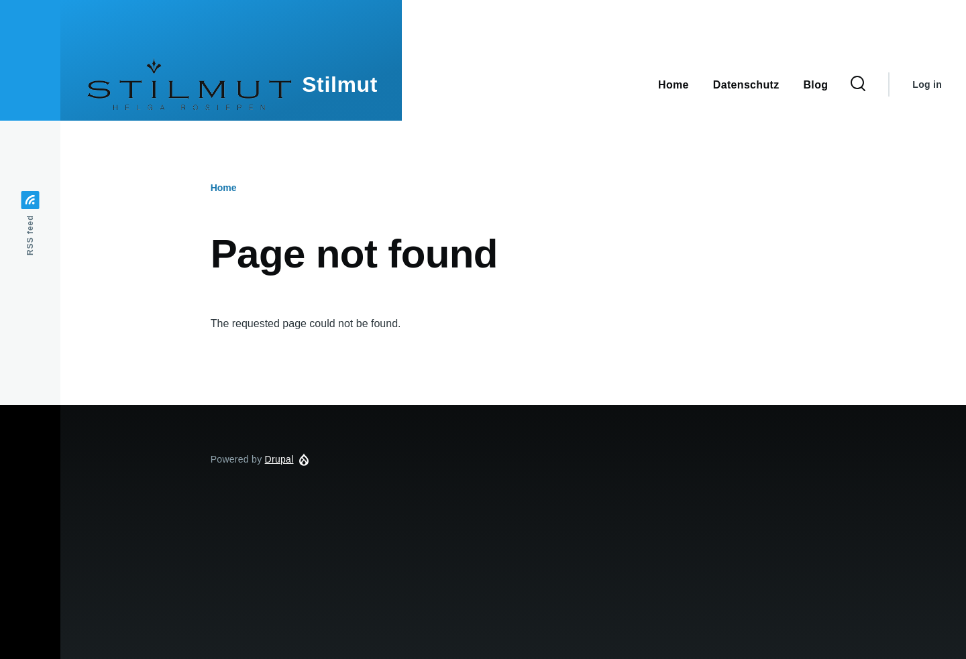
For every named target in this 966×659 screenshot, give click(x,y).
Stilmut (340, 84)
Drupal (279, 459)
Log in (927, 84)
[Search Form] (858, 84)
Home (224, 187)
